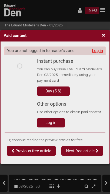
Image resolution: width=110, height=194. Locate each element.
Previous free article (31, 150)
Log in (97, 50)
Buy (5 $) (53, 91)
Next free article (82, 150)
